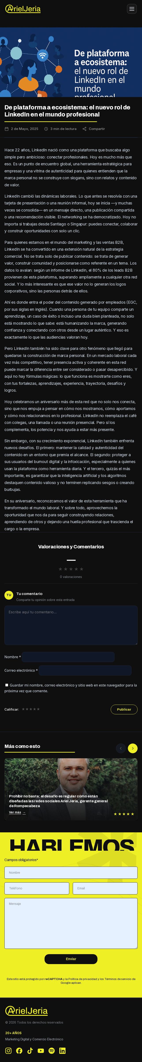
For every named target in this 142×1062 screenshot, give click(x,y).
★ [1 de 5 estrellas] (23, 709)
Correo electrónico (21, 670)
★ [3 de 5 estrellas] (30, 709)
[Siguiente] (133, 748)
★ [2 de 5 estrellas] (27, 709)
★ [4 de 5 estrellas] (34, 709)
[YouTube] (41, 1051)
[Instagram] (8, 1051)
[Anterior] (121, 748)
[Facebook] (19, 1051)
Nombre (12, 656)
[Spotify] (52, 1051)
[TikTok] (30, 1051)
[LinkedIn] (62, 1051)
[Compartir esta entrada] (93, 129)
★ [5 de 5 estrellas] (38, 709)
